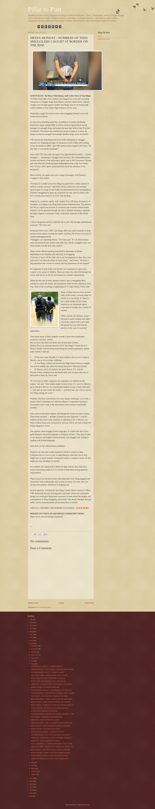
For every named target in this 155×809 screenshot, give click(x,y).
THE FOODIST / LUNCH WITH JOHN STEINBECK (46, 717)
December (34, 646)
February (34, 771)
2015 (31, 784)
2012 (31, 793)
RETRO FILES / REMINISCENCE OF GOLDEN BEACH (48, 681)
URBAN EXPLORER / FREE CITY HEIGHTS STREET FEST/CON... (52, 723)
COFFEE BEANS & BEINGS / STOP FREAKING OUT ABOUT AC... (52, 690)
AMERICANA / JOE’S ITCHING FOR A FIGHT (45, 720)
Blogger (87, 805)
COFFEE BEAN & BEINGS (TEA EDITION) (44, 711)
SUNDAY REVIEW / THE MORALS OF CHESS (45, 729)
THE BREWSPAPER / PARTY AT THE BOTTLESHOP (47, 672)
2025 (31, 622)
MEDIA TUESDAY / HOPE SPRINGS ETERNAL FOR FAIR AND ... (51, 702)
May (32, 762)
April (32, 765)
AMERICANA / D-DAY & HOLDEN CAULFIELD (45, 741)
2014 (31, 787)
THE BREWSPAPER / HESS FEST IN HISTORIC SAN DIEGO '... (51, 735)
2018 (31, 643)
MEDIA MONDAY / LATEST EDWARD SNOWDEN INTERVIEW (50, 726)
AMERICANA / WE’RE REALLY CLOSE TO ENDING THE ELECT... (51, 738)
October (33, 652)
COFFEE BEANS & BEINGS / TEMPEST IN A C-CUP (47, 732)
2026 (31, 619)
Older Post (89, 603)
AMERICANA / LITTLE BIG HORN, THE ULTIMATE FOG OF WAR (51, 684)
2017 (31, 778)
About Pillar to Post (104, 39)
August (33, 658)
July (32, 661)
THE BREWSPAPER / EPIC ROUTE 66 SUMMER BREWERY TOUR (52, 714)
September (34, 655)
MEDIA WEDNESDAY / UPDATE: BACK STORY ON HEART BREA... (52, 699)
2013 (31, 790)
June (33, 664)
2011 (31, 796)
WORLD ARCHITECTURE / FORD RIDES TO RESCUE (48, 678)
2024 (31, 625)
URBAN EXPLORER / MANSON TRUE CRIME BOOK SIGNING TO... (52, 747)
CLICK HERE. (82, 508)
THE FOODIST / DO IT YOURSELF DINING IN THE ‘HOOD (49, 696)
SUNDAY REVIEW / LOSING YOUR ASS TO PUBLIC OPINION (50, 753)
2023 (31, 628)
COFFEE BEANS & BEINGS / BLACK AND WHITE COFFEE (49, 755)
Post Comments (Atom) (43, 607)
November (34, 649)
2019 (31, 640)
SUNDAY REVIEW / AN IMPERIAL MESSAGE (45, 687)
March (33, 768)
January (33, 774)
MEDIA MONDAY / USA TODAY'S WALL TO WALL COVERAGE (50, 750)
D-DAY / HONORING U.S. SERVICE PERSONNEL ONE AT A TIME (51, 744)
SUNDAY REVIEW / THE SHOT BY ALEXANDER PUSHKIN (49, 708)
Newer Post (33, 603)
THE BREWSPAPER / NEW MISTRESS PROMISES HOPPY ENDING (52, 693)
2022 (31, 631)
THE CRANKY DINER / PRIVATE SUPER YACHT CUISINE (49, 675)
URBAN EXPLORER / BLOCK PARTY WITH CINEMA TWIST (50, 758)
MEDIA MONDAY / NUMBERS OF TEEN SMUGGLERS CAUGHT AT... (52, 705)
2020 (31, 637)
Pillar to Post (44, 9)
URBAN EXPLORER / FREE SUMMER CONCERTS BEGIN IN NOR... (52, 669)
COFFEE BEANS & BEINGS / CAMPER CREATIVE (47, 666)
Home (61, 603)
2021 (31, 634)
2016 (31, 781)
